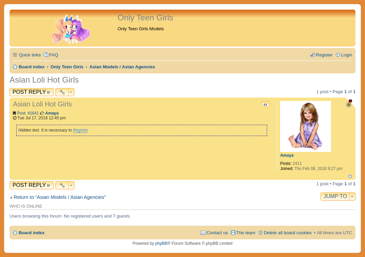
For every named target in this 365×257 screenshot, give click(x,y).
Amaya (286, 155)
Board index (32, 232)
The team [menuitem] (246, 232)
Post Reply (29, 92)
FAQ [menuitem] (53, 54)
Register (80, 130)
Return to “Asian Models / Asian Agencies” (60, 197)
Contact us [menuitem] (217, 232)
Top (350, 176)
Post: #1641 (28, 113)
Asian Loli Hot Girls (44, 79)
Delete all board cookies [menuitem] (288, 232)
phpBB (161, 243)
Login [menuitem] (346, 54)
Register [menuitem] (324, 54)
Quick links (30, 54)
